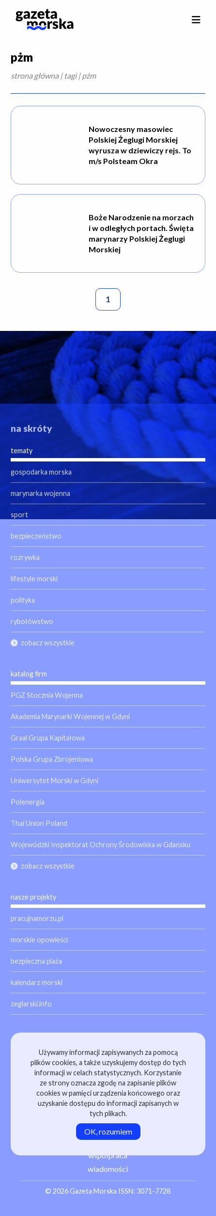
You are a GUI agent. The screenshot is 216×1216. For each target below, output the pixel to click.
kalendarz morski (36, 982)
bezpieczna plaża (36, 961)
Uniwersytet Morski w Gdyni (54, 780)
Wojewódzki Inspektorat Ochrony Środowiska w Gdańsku (100, 844)
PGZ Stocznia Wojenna (47, 695)
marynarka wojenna (40, 493)
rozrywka (25, 557)
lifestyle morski (34, 579)
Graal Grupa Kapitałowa (48, 738)
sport (19, 514)
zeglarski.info (31, 1004)
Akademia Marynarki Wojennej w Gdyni (70, 716)
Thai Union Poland (39, 823)
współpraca (107, 1155)
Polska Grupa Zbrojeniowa (52, 759)
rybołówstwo (32, 621)
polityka (23, 600)
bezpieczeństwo (36, 536)
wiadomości (108, 1168)
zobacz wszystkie (48, 643)
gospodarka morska (41, 472)
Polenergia (28, 802)
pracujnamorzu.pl (37, 918)
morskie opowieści (39, 940)
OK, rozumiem (108, 1131)
